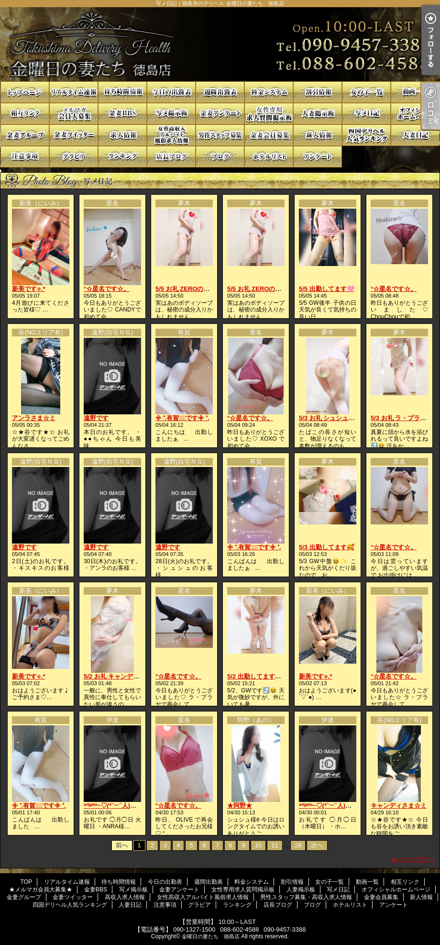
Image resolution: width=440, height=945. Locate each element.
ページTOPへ (416, 859)
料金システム (268, 92)
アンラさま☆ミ (33, 418)
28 (298, 845)
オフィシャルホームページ (415, 113)
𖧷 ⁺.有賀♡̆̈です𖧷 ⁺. (182, 418)
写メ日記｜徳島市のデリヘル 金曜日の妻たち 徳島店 (220, 44)
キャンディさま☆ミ (399, 805)
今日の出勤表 (171, 92)
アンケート (317, 156)
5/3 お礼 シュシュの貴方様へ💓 (343, 418)
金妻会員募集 (268, 135)
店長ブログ (171, 156)
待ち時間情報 (122, 92)
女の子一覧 (366, 92)
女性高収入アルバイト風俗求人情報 (171, 135)
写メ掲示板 (171, 113)
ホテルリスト (268, 156)
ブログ (220, 156)
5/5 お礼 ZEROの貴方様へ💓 (195, 288)
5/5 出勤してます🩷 (326, 288)
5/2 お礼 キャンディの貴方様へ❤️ (131, 676)
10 (258, 845)
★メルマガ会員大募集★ (73, 113)
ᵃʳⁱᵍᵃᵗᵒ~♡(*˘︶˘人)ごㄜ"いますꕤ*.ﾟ (130, 805)
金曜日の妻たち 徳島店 (211, 936)
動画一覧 (415, 92)
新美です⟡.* (28, 288)
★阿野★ (239, 805)
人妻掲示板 (317, 113)
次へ (317, 845)
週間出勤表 (220, 92)
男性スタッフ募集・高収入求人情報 (220, 135)
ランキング (122, 156)
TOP (24, 92)
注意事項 (24, 156)
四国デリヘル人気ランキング (366, 135)
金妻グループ (24, 135)
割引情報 (317, 92)
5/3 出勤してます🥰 (326, 547)
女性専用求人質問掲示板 (268, 113)
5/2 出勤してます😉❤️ (258, 676)
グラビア (73, 156)
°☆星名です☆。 (107, 288)
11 (274, 845)
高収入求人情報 (122, 135)
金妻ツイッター (73, 135)
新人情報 (317, 135)
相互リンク (24, 113)
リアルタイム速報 (73, 92)
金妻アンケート (220, 113)
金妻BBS (122, 113)
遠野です (96, 418)
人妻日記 (415, 135)
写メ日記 (366, 113)
